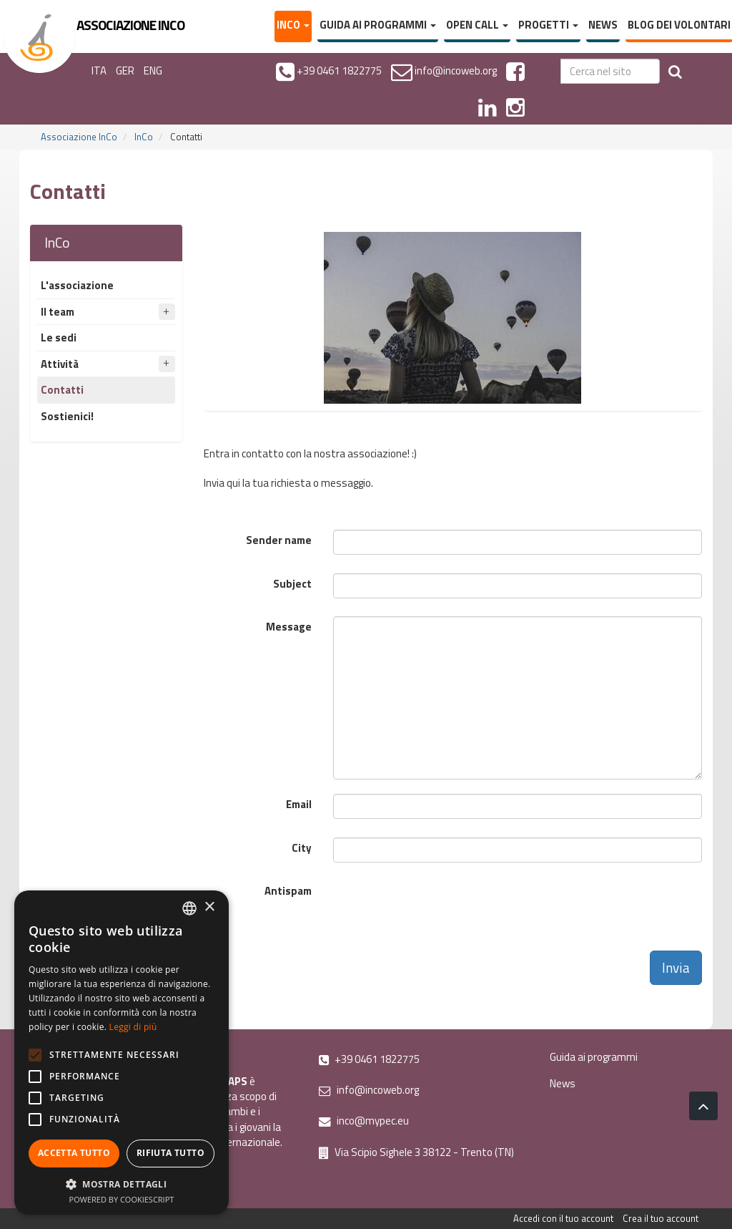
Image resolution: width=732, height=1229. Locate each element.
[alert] (121, 1052)
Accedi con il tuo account (563, 1218)
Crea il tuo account (660, 1218)
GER (125, 70)
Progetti (548, 24)
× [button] (209, 907)
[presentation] (441, 908)
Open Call (477, 24)
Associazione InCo (79, 137)
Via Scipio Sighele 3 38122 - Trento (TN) (416, 1152)
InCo (293, 24)
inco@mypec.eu (364, 1120)
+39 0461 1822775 (369, 1059)
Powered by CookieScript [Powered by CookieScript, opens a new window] (121, 1199)
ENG (153, 70)
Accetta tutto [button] (74, 1153)
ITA (99, 70)
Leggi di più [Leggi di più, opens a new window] (133, 1027)
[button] (121, 1183)
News (603, 24)
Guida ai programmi (378, 24)
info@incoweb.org (369, 1090)
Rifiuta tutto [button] (170, 1153)
